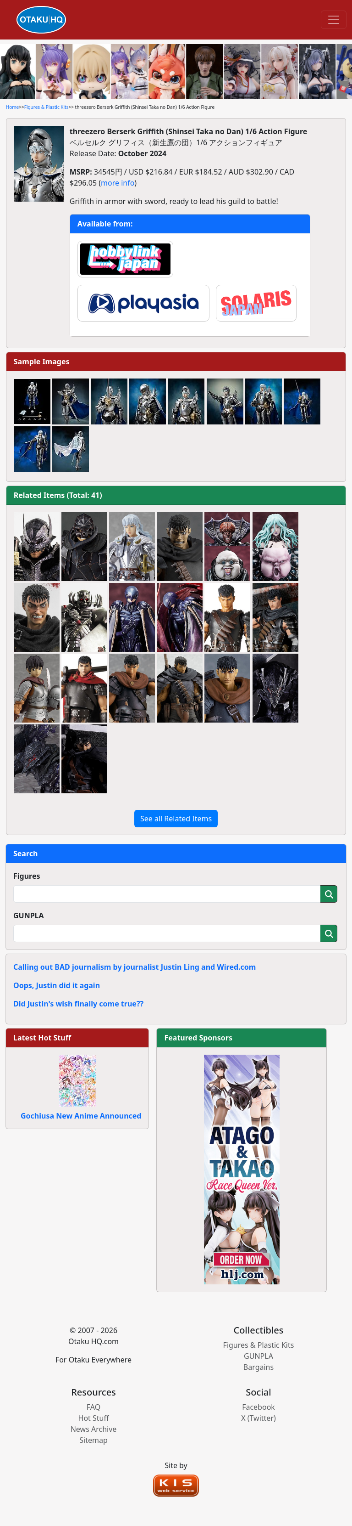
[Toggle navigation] (333, 20)
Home (12, 107)
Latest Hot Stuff (42, 1038)
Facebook (258, 1407)
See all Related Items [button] (176, 819)
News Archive (94, 1429)
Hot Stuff (93, 1418)
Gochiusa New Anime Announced (81, 1116)
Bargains (258, 1367)
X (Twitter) (258, 1418)
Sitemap (93, 1440)
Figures (26, 876)
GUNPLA (28, 915)
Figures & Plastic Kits (46, 107)
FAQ (93, 1407)
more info (117, 183)
